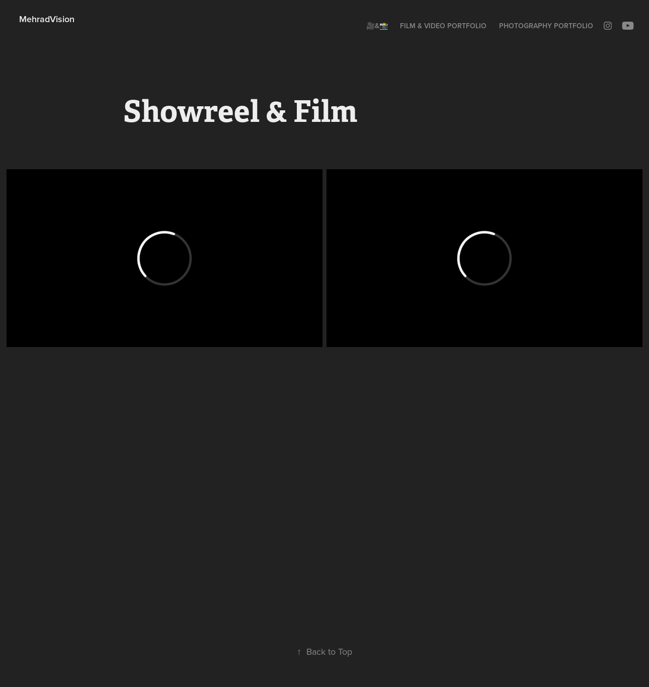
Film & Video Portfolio (443, 26)
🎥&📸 (377, 26)
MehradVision (46, 19)
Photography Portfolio (546, 26)
